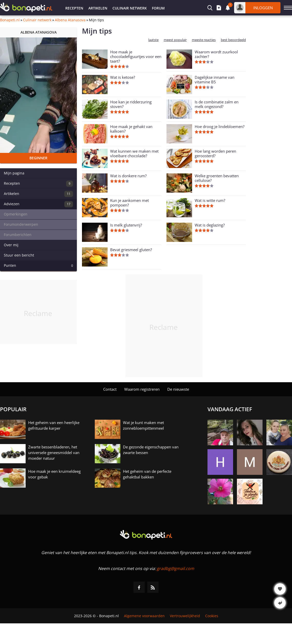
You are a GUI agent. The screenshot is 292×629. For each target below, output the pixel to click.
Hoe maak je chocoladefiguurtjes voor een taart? (135, 56)
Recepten (74, 8)
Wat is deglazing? (210, 225)
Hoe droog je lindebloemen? (219, 126)
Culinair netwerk (129, 8)
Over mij (11, 244)
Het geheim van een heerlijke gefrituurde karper (53, 425)
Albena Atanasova (70, 20)
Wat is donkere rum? (128, 175)
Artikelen (97, 8)
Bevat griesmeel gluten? (131, 249)
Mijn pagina (14, 173)
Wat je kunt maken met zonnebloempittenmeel (143, 425)
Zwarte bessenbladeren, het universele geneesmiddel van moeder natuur (53, 452)
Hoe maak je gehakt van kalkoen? (131, 128)
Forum (158, 8)
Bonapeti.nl (10, 20)
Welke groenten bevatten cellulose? (217, 178)
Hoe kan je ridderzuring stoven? (131, 104)
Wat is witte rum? (210, 200)
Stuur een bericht (19, 255)
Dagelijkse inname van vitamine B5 (214, 79)
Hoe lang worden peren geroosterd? (215, 153)
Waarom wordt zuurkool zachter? (216, 54)
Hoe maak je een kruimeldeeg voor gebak (54, 474)
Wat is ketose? (122, 77)
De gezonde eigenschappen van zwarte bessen (151, 449)
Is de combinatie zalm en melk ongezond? (216, 104)
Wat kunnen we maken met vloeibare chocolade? (134, 153)
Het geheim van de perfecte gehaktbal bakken (147, 474)
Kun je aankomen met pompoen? (129, 202)
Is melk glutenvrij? (126, 225)
